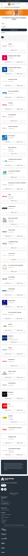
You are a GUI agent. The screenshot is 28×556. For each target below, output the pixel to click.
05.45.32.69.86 (8, 353)
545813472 (8, 318)
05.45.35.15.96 (8, 306)
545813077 (8, 141)
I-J (20, 37)
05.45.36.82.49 (8, 97)
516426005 (14, 259)
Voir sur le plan (14, 50)
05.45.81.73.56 (8, 85)
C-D (11, 37)
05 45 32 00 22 (8, 73)
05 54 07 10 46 (14, 153)
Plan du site (3, 522)
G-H (17, 37)
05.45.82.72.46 (8, 165)
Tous (2, 37)
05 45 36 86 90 (14, 342)
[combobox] (14, 23)
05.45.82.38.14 (8, 330)
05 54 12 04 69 (8, 454)
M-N (2, 39)
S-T (11, 39)
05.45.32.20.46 (8, 377)
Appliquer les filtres (14, 29)
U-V (14, 39)
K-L (23, 37)
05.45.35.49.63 (8, 398)
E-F (14, 37)
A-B (8, 37)
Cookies (3, 515)
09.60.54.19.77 (8, 283)
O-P (5, 39)
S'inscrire (3, 485)
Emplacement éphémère (5, 509)
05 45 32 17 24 (14, 224)
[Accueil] (2, 7)
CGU (2, 518)
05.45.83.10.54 (8, 236)
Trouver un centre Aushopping (6, 514)
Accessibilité (4, 521)
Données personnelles (5, 517)
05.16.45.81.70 (8, 410)
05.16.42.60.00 (14, 120)
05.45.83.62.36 (14, 365)
